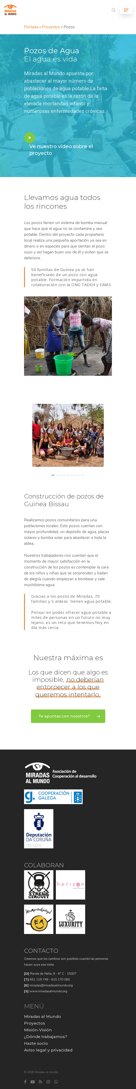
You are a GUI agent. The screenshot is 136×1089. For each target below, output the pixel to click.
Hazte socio (36, 1043)
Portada (31, 27)
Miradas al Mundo (42, 1016)
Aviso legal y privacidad (48, 1050)
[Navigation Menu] (126, 10)
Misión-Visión (38, 1030)
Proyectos (51, 27)
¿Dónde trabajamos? (45, 1036)
